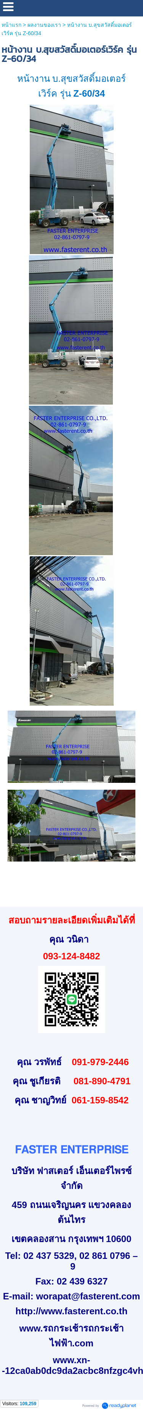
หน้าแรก (11, 25)
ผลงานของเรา (44, 25)
